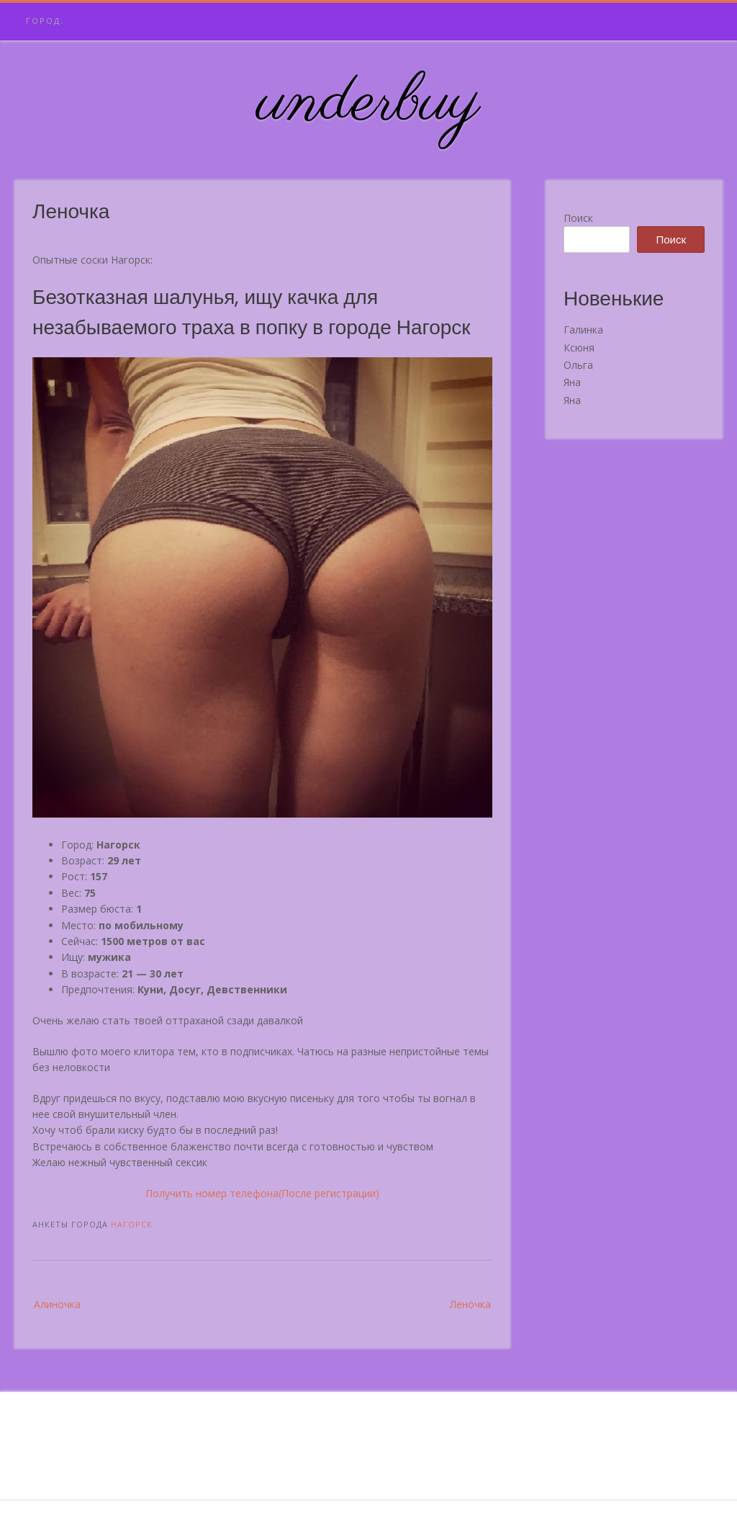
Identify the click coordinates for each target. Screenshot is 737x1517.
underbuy (369, 103)
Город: (45, 20)
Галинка (583, 329)
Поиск (578, 218)
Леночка (470, 1304)
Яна (572, 382)
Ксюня (579, 347)
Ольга (578, 365)
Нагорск (132, 1224)
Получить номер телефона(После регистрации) (262, 1193)
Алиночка (57, 1304)
